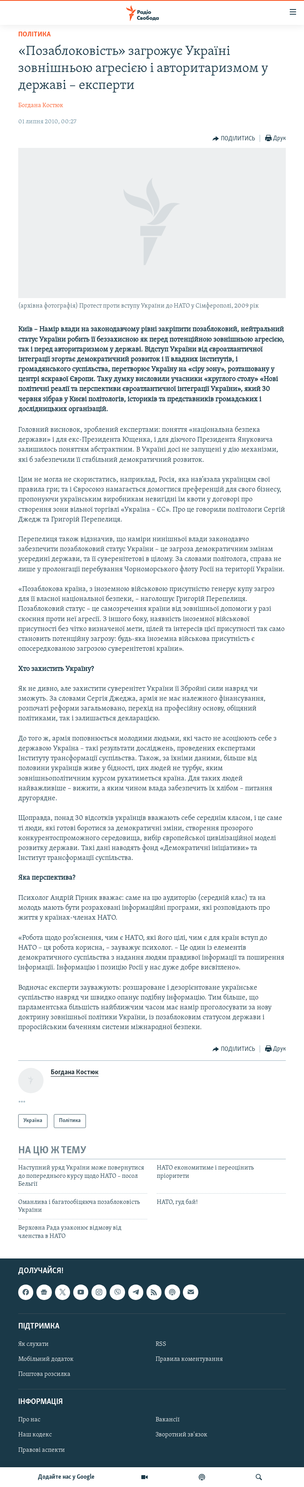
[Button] (234, 138)
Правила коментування (189, 1359)
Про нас (29, 1420)
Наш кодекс (35, 1435)
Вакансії (168, 1420)
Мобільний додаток (46, 1359)
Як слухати (33, 1344)
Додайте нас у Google (66, 1477)
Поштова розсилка (44, 1374)
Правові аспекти (41, 1450)
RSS (161, 1344)
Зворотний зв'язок (181, 1435)
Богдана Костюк (40, 105)
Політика (34, 34)
